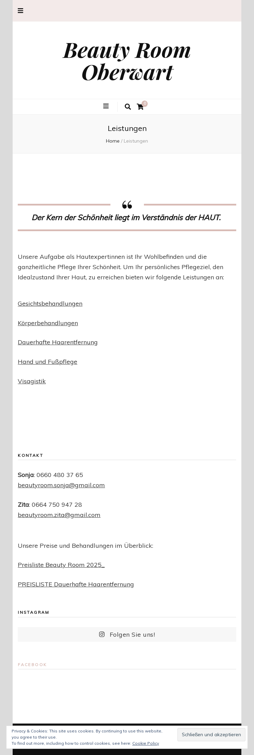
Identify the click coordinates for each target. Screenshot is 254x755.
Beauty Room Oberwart (127, 60)
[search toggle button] (128, 107)
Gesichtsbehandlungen (50, 303)
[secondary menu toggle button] (20, 11)
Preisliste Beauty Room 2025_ (61, 565)
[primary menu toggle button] (106, 106)
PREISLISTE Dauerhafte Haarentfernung (76, 584)
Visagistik (32, 381)
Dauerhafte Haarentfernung (58, 342)
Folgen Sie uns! (127, 634)
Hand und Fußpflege (47, 362)
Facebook (32, 664)
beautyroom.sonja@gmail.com (61, 485)
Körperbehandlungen (48, 323)
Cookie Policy (145, 743)
